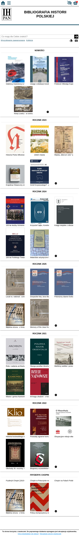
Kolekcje (29, 40)
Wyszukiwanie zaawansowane (13, 40)
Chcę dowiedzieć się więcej (28, 534)
